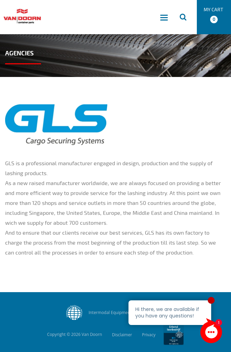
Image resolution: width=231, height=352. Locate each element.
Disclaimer (122, 335)
